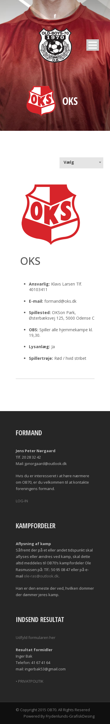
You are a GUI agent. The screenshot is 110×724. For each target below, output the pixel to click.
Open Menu (92, 45)
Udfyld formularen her (35, 637)
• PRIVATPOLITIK (29, 681)
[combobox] (81, 162)
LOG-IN (22, 500)
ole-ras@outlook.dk (41, 576)
